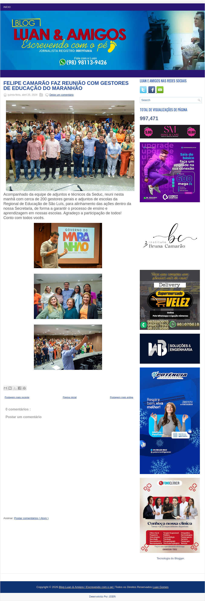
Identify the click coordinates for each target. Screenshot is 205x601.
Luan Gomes (160, 587)
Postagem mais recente (17, 397)
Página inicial (70, 397)
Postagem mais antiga (121, 397)
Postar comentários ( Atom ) (31, 518)
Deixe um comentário (61, 94)
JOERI (112, 596)
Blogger (179, 558)
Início (7, 7)
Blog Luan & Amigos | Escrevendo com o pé (86, 587)
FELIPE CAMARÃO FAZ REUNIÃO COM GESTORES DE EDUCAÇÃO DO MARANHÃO (66, 86)
